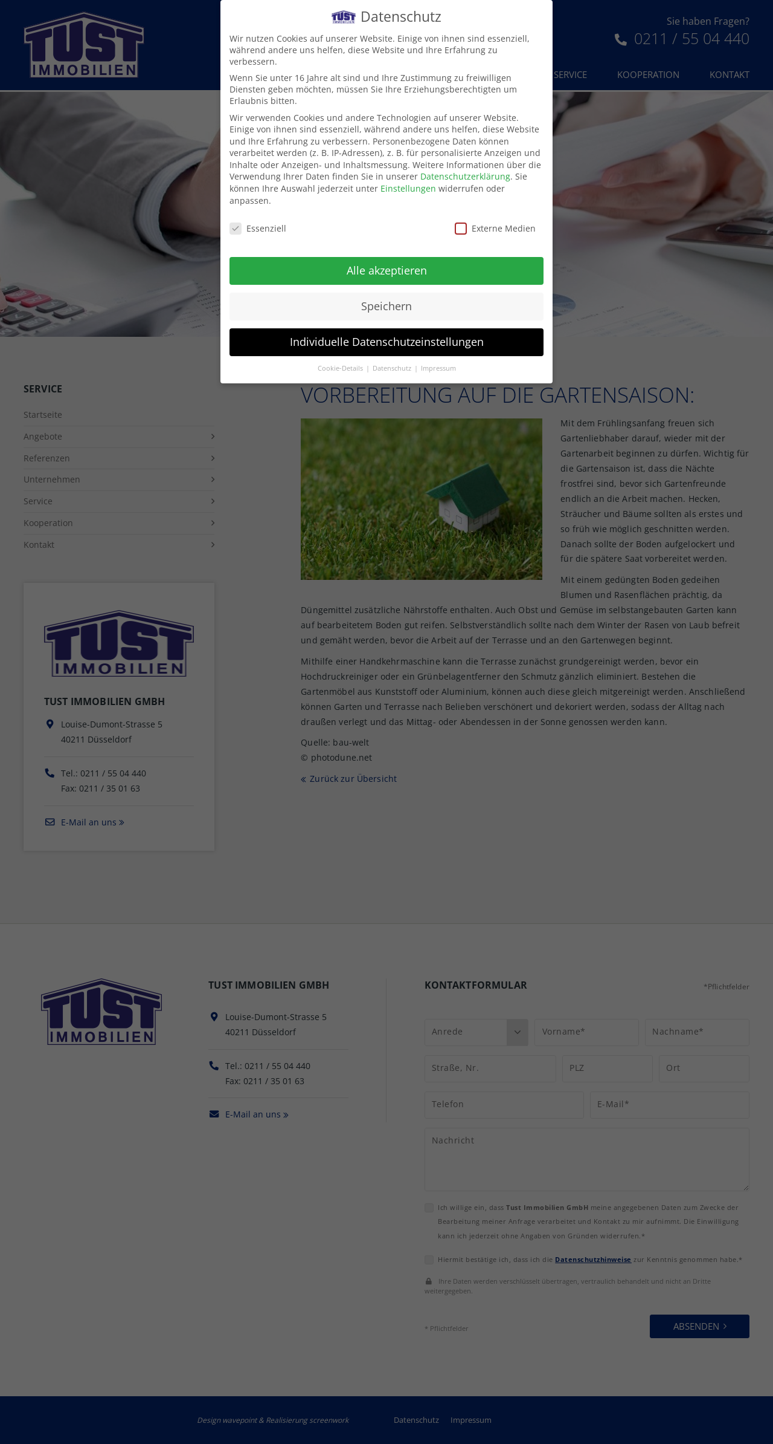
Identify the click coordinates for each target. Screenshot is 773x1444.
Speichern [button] (386, 298)
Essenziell (257, 220)
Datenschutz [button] (393, 360)
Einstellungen (408, 180)
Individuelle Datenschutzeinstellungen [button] (387, 334)
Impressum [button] (438, 360)
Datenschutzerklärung (465, 169)
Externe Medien (495, 220)
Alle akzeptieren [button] (387, 262)
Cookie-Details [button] (341, 360)
